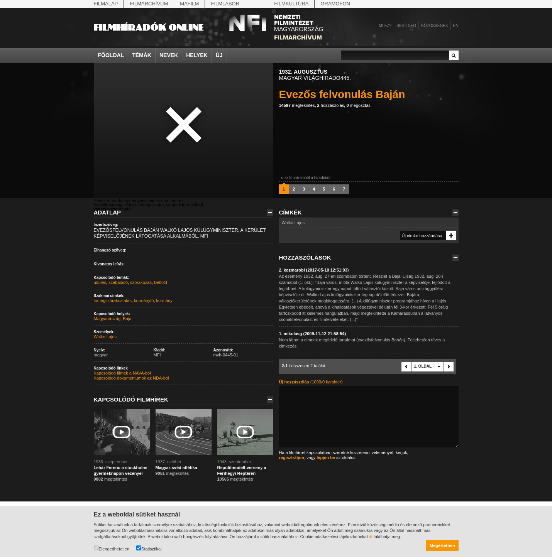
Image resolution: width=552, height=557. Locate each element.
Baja (127, 318)
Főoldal (111, 55)
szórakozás (141, 282)
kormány (164, 300)
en (456, 26)
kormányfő (144, 300)
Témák (141, 55)
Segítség (406, 26)
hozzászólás (330, 105)
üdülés (100, 282)
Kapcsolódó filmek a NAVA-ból (122, 373)
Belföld (160, 282)
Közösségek (434, 26)
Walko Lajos (105, 336)
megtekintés (297, 105)
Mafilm (189, 4)
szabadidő (118, 282)
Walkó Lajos (293, 222)
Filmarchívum (149, 4)
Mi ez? (385, 26)
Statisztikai (149, 548)
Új (219, 55)
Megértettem (442, 545)
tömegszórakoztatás (113, 300)
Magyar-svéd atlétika (176, 467)
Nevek (168, 55)
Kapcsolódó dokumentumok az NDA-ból (131, 378)
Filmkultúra (291, 4)
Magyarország (107, 318)
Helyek (197, 55)
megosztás (358, 105)
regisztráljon (291, 457)
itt (371, 536)
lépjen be (326, 457)
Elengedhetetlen (112, 548)
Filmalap (106, 4)
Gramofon (335, 4)
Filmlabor (225, 4)
